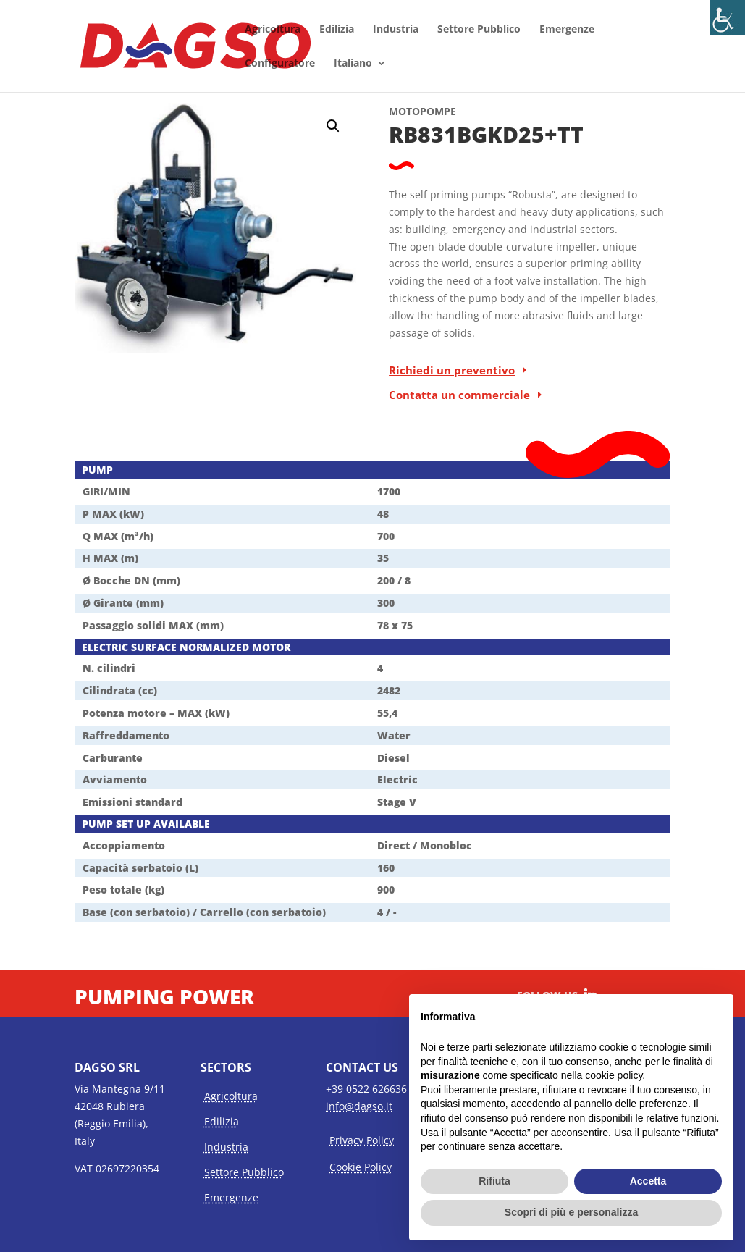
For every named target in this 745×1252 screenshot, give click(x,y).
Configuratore (280, 64)
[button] (333, 126)
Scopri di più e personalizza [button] (571, 1212)
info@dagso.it (359, 1106)
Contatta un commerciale (459, 394)
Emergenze (566, 29)
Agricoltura (272, 29)
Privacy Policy (361, 1140)
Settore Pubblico (479, 29)
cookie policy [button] (613, 1075)
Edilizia (336, 29)
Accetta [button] (648, 1181)
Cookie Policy (360, 1167)
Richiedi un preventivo (452, 370)
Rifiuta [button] (494, 1181)
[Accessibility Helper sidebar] (727, 17)
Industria (395, 29)
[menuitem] (360, 75)
